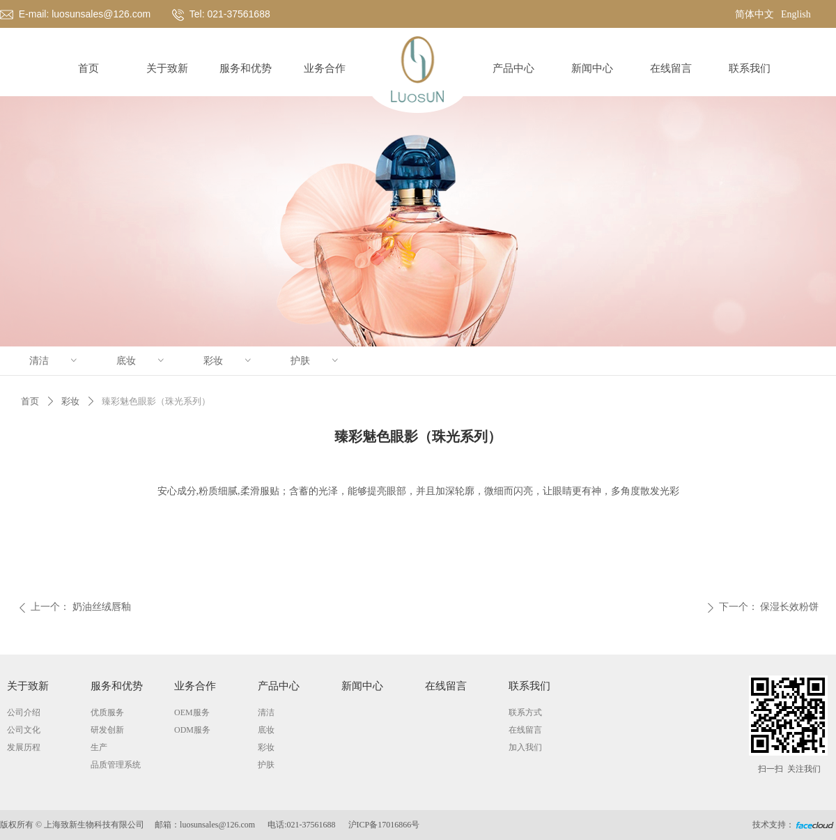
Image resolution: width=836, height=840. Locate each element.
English (796, 14)
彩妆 (228, 360)
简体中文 (754, 14)
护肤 (316, 360)
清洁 (54, 360)
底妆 (141, 360)
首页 (30, 401)
